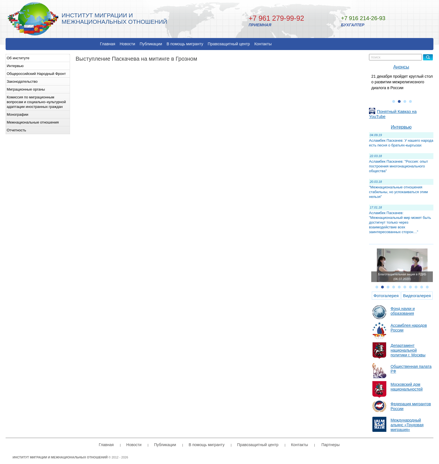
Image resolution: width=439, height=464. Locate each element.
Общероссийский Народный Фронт (36, 74)
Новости (127, 44)
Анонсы (401, 67)
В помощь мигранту (185, 44)
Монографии (17, 114)
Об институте (18, 58)
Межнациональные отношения (33, 122)
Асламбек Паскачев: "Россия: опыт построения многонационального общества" (398, 166)
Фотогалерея (386, 295)
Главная (107, 44)
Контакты (263, 44)
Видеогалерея (417, 295)
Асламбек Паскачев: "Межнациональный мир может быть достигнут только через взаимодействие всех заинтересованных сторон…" (400, 222)
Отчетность (16, 130)
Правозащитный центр (229, 44)
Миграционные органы (26, 89)
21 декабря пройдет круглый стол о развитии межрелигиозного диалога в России (402, 82)
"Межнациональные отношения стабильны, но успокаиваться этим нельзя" (398, 192)
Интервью (15, 66)
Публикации (151, 44)
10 (427, 287)
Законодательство (22, 81)
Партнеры (330, 444)
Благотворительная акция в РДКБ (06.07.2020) (402, 277)
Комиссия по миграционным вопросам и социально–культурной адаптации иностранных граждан (36, 102)
